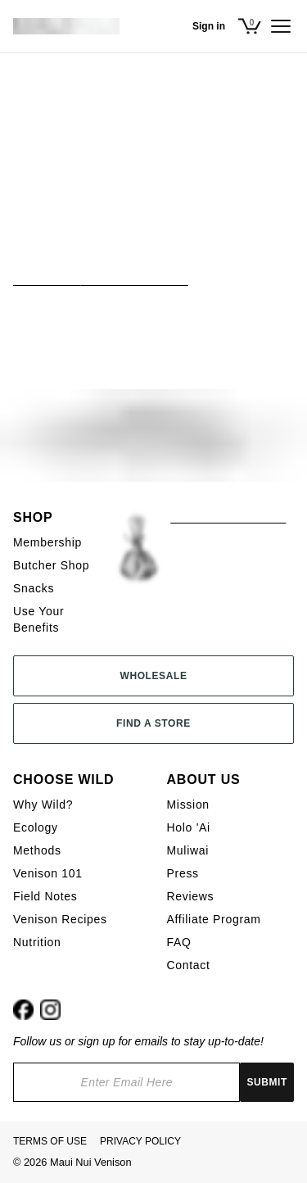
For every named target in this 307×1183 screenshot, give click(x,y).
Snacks (33, 588)
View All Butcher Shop (100, 279)
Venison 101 (48, 873)
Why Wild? (43, 804)
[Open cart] (253, 26)
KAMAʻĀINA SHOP (223, 518)
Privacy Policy (140, 1141)
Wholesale (153, 676)
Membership (47, 542)
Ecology (35, 827)
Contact (188, 965)
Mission (188, 804)
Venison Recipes (60, 919)
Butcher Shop (51, 565)
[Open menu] (281, 26)
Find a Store (153, 723)
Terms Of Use (50, 1141)
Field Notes (45, 896)
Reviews (190, 896)
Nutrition (37, 942)
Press (183, 873)
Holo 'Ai (188, 827)
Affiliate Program (214, 919)
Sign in (208, 26)
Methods (37, 850)
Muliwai (188, 850)
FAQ (179, 942)
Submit (266, 1082)
